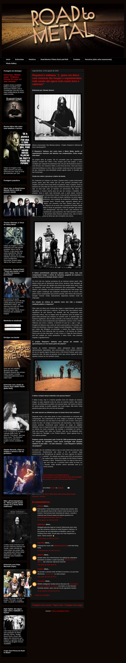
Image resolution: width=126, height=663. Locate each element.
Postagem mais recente (41, 605)
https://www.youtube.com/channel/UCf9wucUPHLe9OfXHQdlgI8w (60, 477)
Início (8, 59)
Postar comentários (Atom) (60, 611)
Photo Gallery (11, 63)
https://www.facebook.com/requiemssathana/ (54, 475)
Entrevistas (19, 59)
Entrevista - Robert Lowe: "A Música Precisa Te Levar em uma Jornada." (13, 78)
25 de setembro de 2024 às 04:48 (48, 591)
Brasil (55, 494)
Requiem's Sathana (38, 496)
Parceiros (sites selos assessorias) (98, 59)
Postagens (9, 325)
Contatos (76, 59)
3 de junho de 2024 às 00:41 (46, 565)
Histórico (32, 59)
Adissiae (40, 506)
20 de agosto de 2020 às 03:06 (47, 520)
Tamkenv (40, 569)
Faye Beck (41, 543)
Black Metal (49, 494)
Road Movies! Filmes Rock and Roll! (54, 59)
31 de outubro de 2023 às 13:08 (48, 538)
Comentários (10, 329)
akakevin (40, 555)
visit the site (49, 574)
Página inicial (58, 605)
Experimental (70, 494)
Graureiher (41, 581)
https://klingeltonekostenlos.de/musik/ (49, 517)
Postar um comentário (42, 595)
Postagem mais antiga (73, 605)
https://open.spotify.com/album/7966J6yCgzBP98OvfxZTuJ (57, 479)
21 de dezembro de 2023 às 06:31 (48, 550)
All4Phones (41, 524)
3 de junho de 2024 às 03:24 (46, 577)
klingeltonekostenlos (60, 545)
